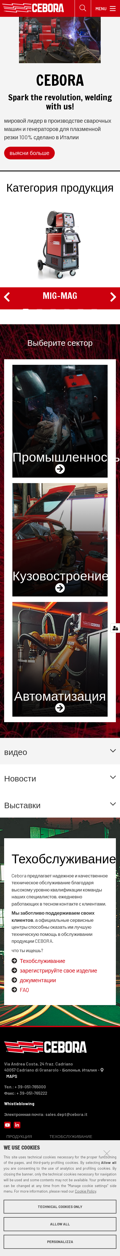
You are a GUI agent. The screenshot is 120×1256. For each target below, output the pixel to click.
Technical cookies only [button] (60, 1206)
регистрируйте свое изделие (61, 970)
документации (38, 980)
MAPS (11, 1076)
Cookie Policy (85, 1191)
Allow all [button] (60, 1224)
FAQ (24, 989)
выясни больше (29, 153)
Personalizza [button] (60, 1241)
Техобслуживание (42, 960)
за (22, 970)
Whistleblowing (19, 1103)
